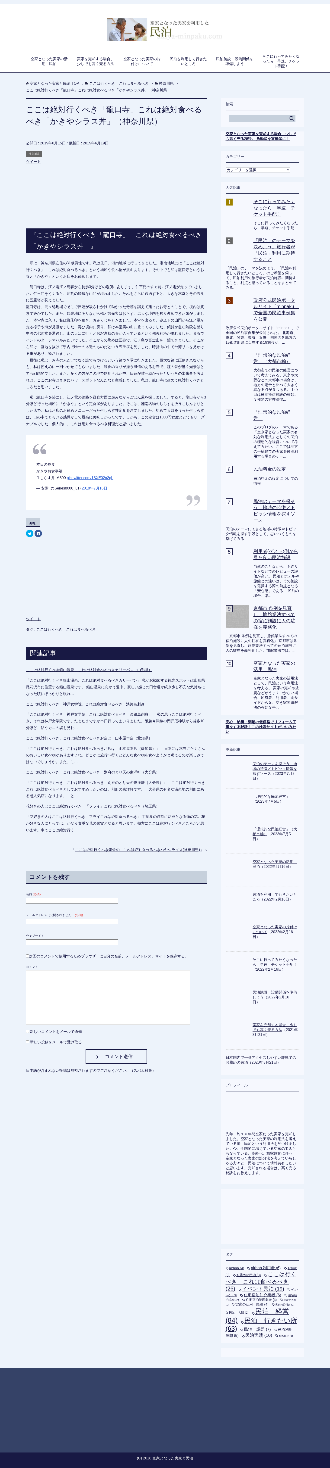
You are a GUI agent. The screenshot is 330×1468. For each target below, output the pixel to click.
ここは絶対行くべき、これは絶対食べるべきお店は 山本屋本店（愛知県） (89, 738)
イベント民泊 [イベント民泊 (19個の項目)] (263, 1289)
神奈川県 (34, 154)
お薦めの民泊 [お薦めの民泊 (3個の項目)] (248, 1275)
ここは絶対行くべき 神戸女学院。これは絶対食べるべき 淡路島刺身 (85, 704)
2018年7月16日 (94, 488)
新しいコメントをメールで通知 (56, 1032)
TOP (54, 83)
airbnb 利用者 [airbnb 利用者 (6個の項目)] (266, 1268)
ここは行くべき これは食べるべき (66, 629)
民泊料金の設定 (269, 468)
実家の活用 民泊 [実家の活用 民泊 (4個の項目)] (252, 1304)
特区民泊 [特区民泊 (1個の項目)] (286, 1335)
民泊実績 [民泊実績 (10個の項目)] (258, 1335)
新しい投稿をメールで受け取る (56, 1042)
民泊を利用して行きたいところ (188, 61)
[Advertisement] (116, 192)
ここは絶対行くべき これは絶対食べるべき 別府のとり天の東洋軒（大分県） (93, 772)
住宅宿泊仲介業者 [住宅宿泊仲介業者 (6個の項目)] (262, 1295)
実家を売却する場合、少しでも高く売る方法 (95, 61)
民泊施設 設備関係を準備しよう (234, 61)
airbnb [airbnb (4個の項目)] (236, 1268)
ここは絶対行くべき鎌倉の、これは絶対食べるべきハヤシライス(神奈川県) (137, 850)
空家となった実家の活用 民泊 (49, 61)
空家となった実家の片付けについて (141, 61)
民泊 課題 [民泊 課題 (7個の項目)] (257, 1329)
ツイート (33, 162)
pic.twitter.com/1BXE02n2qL (90, 478)
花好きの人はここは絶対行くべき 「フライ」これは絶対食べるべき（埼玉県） (93, 806)
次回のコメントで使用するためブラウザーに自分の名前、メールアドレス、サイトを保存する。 (109, 956)
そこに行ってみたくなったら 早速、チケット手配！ (281, 61)
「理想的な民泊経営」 (271, 796)
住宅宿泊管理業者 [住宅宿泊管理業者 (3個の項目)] (261, 1300)
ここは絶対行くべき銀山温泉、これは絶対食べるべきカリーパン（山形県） (89, 670)
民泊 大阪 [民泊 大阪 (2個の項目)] (239, 1312)
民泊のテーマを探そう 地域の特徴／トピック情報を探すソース (275, 769)
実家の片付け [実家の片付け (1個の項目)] (284, 1304)
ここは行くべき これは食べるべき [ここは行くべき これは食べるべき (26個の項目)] (261, 1281)
